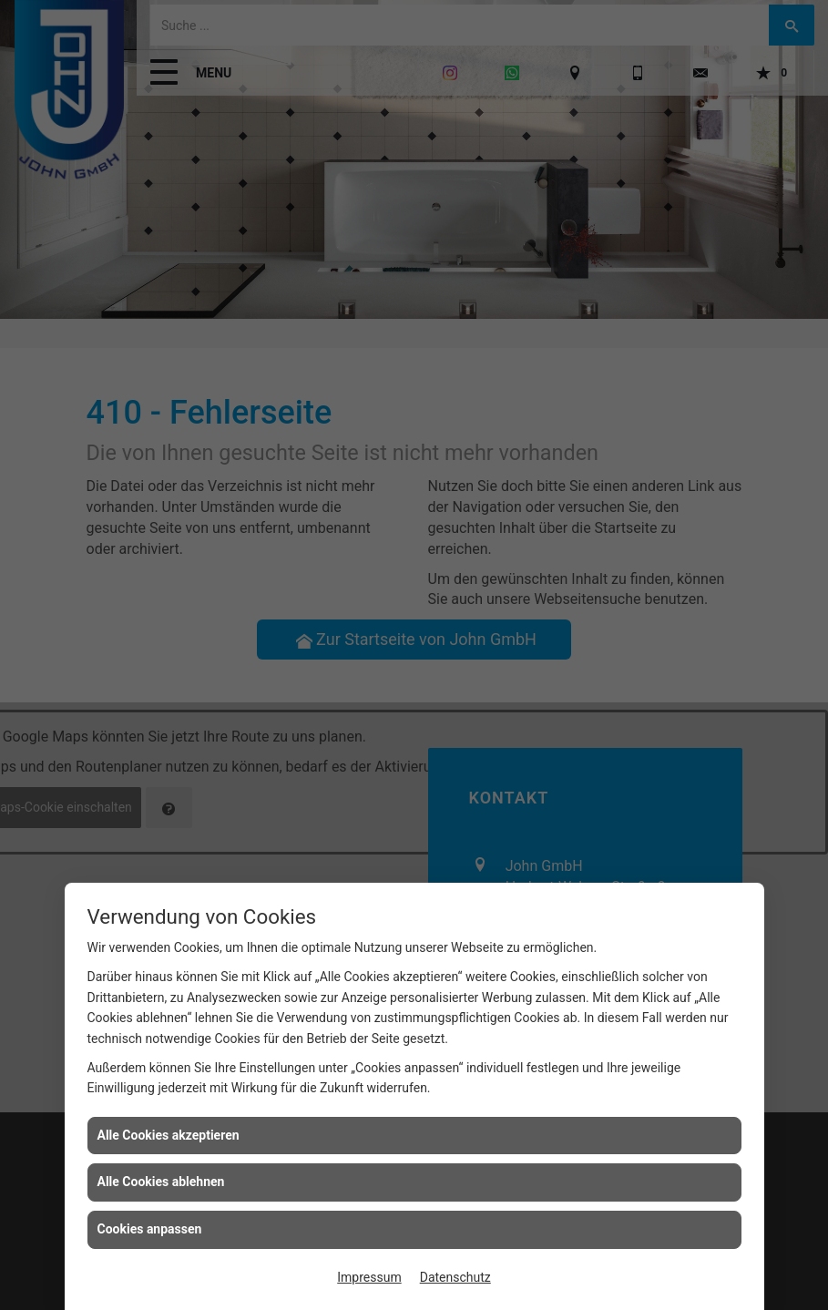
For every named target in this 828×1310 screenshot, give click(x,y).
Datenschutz (455, 1277)
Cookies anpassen (149, 1229)
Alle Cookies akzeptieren (168, 1135)
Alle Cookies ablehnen (161, 1181)
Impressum (369, 1277)
